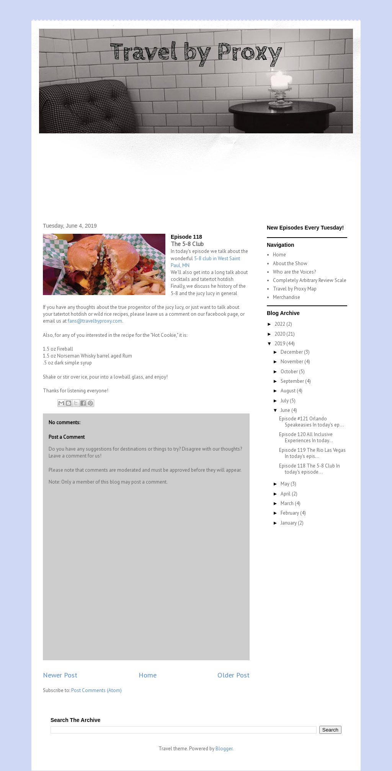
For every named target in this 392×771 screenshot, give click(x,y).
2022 (280, 324)
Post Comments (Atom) (96, 690)
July (285, 400)
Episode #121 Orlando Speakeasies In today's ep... (311, 421)
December (292, 352)
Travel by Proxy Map (295, 288)
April (286, 493)
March (288, 503)
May (286, 484)
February (290, 513)
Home (148, 674)
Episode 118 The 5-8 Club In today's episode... (309, 469)
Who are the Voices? (294, 272)
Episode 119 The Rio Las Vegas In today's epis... (312, 453)
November (292, 361)
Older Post (233, 674)
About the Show (290, 263)
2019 (280, 343)
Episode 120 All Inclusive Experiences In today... (306, 437)
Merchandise (286, 297)
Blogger (224, 748)
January (289, 523)
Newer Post (60, 674)
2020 (280, 334)
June (286, 410)
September (293, 381)
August (289, 390)
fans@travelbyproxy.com (95, 321)
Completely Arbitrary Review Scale (309, 280)
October (290, 371)
